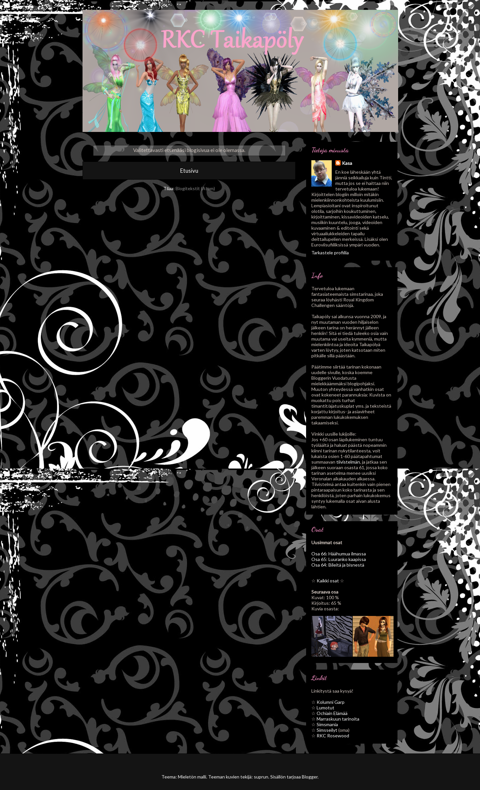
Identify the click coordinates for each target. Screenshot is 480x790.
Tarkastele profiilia (330, 252)
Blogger (310, 776)
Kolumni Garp (331, 702)
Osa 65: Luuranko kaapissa (338, 559)
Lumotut (325, 707)
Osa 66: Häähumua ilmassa (338, 553)
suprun (261, 776)
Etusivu (189, 170)
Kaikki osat (328, 580)
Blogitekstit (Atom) (195, 188)
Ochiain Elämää (332, 713)
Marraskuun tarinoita (338, 719)
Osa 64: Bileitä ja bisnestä (337, 565)
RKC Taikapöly (128, 24)
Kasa (347, 163)
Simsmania (327, 724)
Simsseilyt (327, 730)
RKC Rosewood (333, 735)
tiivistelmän (348, 462)
